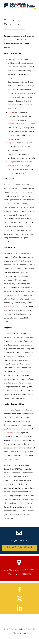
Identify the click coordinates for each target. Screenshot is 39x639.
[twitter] (19, 599)
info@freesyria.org (19, 540)
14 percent (11, 307)
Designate (12, 162)
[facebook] (19, 589)
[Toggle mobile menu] (35, 9)
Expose (11, 143)
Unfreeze (12, 112)
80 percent (8, 433)
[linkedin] (19, 608)
